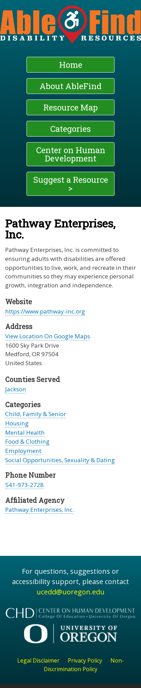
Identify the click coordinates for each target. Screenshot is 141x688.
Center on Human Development (70, 154)
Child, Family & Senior (35, 414)
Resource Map (70, 107)
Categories (70, 128)
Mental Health (25, 432)
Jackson (15, 389)
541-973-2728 (24, 485)
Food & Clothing (27, 441)
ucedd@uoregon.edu (70, 591)
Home (70, 64)
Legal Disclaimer (38, 660)
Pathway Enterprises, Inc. (39, 510)
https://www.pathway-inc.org (45, 311)
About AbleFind (70, 86)
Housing (17, 423)
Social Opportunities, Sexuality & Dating (60, 460)
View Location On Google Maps (47, 336)
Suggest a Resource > (70, 183)
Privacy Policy (85, 660)
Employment (23, 451)
